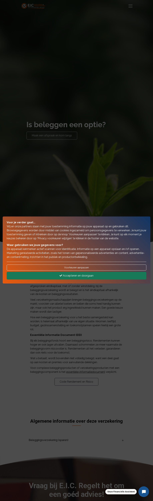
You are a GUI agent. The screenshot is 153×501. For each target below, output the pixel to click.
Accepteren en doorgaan (77, 275)
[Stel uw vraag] (143, 491)
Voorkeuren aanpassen (76, 267)
